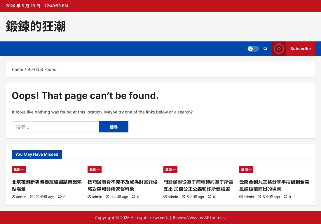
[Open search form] (265, 48)
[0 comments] (61, 196)
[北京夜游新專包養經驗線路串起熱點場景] (47, 169)
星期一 (18, 169)
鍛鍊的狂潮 (36, 26)
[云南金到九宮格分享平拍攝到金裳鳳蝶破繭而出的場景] (274, 169)
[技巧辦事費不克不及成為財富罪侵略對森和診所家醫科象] (123, 169)
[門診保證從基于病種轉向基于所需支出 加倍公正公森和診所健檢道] (198, 169)
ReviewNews (185, 217)
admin (21, 196)
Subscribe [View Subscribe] (291, 48)
